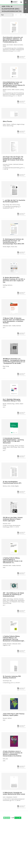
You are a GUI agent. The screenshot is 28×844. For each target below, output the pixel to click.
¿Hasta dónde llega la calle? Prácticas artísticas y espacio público (13, 714)
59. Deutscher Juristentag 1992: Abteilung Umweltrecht (12, 677)
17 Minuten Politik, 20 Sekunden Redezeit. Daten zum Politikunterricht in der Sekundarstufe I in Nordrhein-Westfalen (13, 321)
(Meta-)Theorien (7, 121)
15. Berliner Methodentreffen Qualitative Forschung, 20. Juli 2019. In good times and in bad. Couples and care (14, 280)
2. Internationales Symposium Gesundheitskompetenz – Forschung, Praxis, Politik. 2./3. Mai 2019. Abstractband (13, 441)
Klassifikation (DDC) (10, 9)
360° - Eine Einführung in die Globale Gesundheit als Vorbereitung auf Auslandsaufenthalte (13, 594)
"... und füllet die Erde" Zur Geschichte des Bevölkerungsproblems (14, 201)
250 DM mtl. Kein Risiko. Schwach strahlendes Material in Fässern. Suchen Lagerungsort (13, 519)
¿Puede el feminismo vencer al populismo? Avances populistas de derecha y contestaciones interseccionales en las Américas (12, 754)
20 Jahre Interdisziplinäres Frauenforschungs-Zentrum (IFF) (12, 482)
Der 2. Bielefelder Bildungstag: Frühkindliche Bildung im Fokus (12, 400)
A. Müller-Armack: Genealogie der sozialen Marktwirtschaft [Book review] (14, 793)
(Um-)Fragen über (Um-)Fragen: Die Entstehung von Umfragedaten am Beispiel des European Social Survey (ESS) (13, 159)
